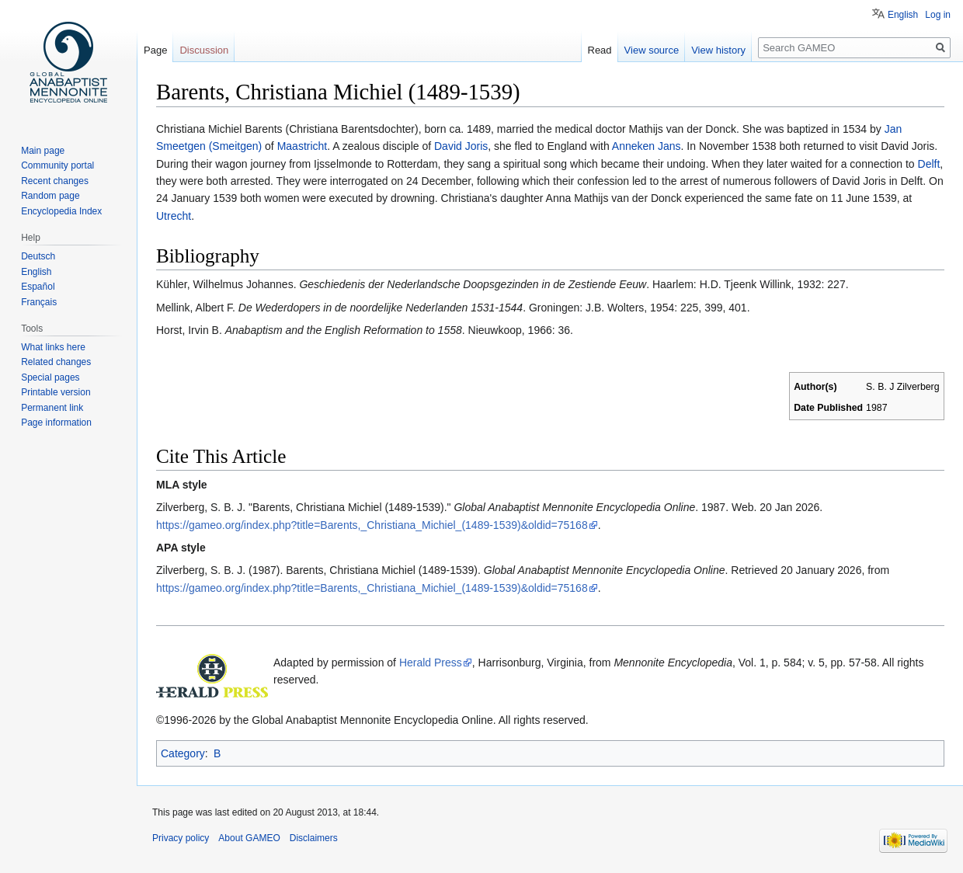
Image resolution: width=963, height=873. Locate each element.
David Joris (461, 146)
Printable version (55, 392)
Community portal (57, 165)
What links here (53, 347)
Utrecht (173, 216)
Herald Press (430, 662)
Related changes (56, 362)
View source (652, 50)
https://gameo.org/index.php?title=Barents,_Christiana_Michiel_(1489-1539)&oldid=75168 (372, 525)
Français (39, 302)
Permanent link (52, 407)
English (903, 14)
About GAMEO (249, 838)
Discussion (203, 50)
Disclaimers (314, 838)
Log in (938, 14)
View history (718, 50)
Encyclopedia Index (61, 211)
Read (600, 50)
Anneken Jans (646, 146)
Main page (42, 150)
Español (37, 286)
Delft (929, 164)
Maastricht (302, 146)
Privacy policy (180, 838)
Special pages (50, 377)
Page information (56, 422)
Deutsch (38, 256)
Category (183, 753)
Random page (50, 195)
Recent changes (55, 181)
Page (155, 50)
